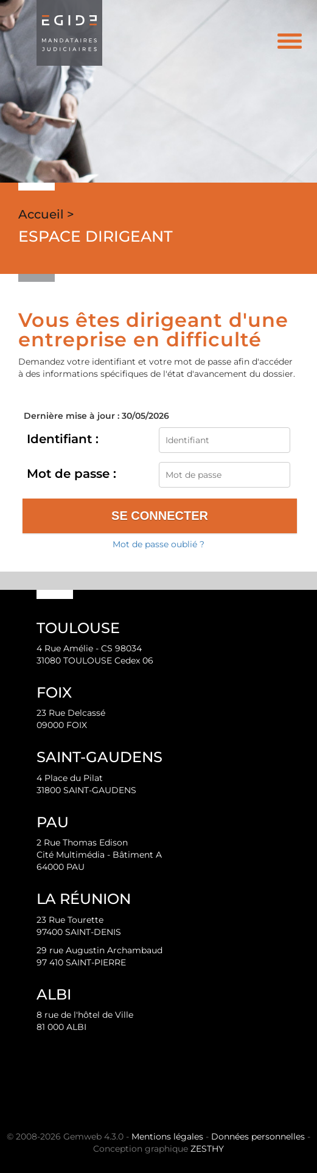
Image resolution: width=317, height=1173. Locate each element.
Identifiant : (63, 439)
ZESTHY (207, 1148)
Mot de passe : (71, 473)
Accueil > (46, 214)
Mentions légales (167, 1136)
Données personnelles (258, 1136)
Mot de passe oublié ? (158, 544)
